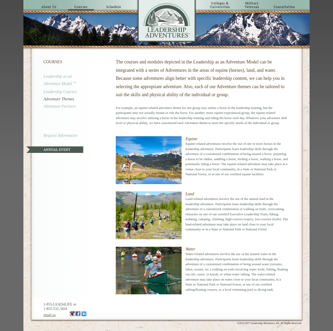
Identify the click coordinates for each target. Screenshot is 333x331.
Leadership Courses (60, 91)
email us (49, 315)
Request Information (60, 135)
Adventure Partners (59, 106)
